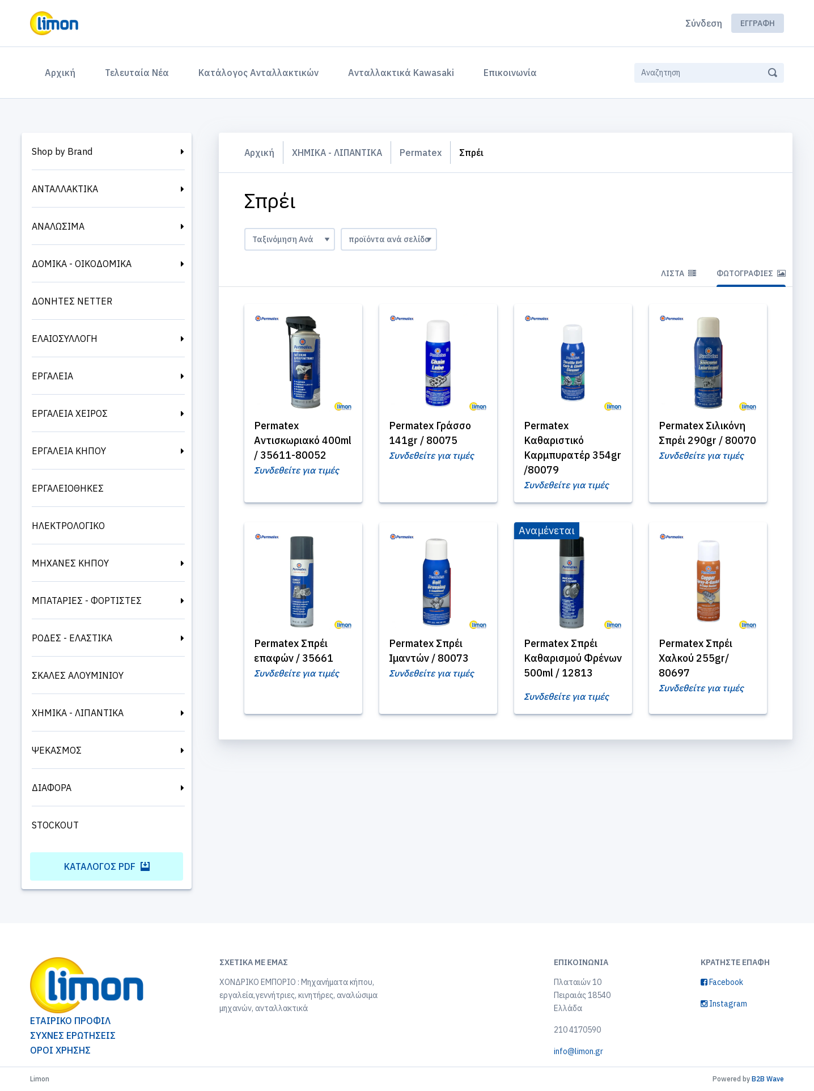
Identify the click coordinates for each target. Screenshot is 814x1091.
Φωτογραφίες (751, 273)
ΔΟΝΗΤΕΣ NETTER (72, 301)
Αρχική (62, 71)
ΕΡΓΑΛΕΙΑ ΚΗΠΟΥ (69, 450)
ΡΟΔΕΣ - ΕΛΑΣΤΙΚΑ (72, 638)
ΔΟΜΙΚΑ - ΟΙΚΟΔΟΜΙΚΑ (82, 263)
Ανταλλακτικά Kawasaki (401, 72)
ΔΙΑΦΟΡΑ (51, 787)
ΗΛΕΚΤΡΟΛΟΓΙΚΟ (68, 525)
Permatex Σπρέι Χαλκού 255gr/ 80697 (697, 658)
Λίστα (678, 273)
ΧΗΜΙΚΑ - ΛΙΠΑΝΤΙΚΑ (78, 712)
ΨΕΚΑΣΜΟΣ (57, 750)
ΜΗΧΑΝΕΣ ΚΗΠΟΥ (70, 563)
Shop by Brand (62, 151)
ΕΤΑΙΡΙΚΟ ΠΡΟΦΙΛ (70, 1020)
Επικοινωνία (510, 72)
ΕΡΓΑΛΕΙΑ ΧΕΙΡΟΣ (70, 413)
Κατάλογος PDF (107, 866)
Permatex (423, 152)
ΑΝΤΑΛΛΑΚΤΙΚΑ (65, 188)
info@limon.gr (578, 1051)
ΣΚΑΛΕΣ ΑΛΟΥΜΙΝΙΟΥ (78, 675)
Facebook (722, 982)
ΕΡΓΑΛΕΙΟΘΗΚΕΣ (68, 488)
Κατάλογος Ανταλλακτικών (258, 72)
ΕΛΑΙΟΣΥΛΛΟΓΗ (64, 338)
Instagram (724, 1004)
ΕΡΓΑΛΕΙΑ (52, 376)
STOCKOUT (55, 825)
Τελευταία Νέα (137, 72)
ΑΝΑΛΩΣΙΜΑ (58, 226)
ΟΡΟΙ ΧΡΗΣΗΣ (60, 1050)
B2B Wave (768, 1079)
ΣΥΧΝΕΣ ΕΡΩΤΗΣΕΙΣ (73, 1035)
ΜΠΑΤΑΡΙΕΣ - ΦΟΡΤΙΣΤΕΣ (87, 600)
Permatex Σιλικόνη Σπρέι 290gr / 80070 (704, 440)
